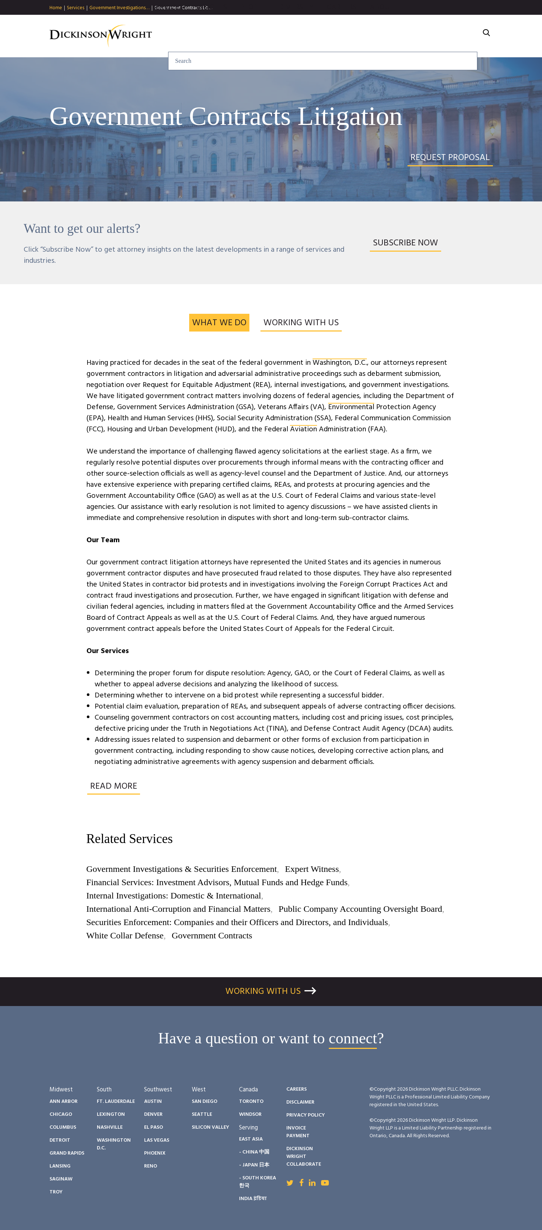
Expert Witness (312, 869)
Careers (421, 36)
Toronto (251, 1101)
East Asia (251, 1139)
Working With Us (263, 992)
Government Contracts (212, 935)
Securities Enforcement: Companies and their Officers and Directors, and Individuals (237, 922)
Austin (153, 1101)
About (462, 36)
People (332, 36)
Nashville (110, 1127)
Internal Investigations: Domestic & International (173, 895)
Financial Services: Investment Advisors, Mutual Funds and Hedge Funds (217, 882)
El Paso (153, 1127)
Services (75, 8)
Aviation (303, 429)
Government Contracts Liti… (183, 8)
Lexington (111, 1114)
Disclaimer (300, 1102)
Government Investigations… (119, 8)
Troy (56, 1192)
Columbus (63, 1127)
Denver (153, 1114)
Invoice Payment (298, 1132)
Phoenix (155, 1153)
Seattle (202, 1114)
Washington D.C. (114, 1144)
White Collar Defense (125, 935)
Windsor (250, 1114)
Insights (291, 36)
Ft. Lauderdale (116, 1101)
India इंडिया (253, 1199)
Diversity (375, 36)
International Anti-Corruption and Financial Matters (178, 909)
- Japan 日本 (254, 1165)
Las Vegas (156, 1140)
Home (56, 8)
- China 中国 (254, 1152)
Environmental (351, 407)
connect (353, 1038)
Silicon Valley (210, 1127)
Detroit (60, 1140)
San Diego (204, 1101)
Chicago (61, 1114)
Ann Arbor (64, 1101)
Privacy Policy (305, 1115)
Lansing (60, 1166)
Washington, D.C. (340, 363)
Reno (150, 1166)
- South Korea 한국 (257, 1182)
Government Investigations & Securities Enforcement (181, 869)
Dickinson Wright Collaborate (303, 1156)
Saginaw (61, 1179)
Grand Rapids (67, 1153)
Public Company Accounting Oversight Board (360, 909)
